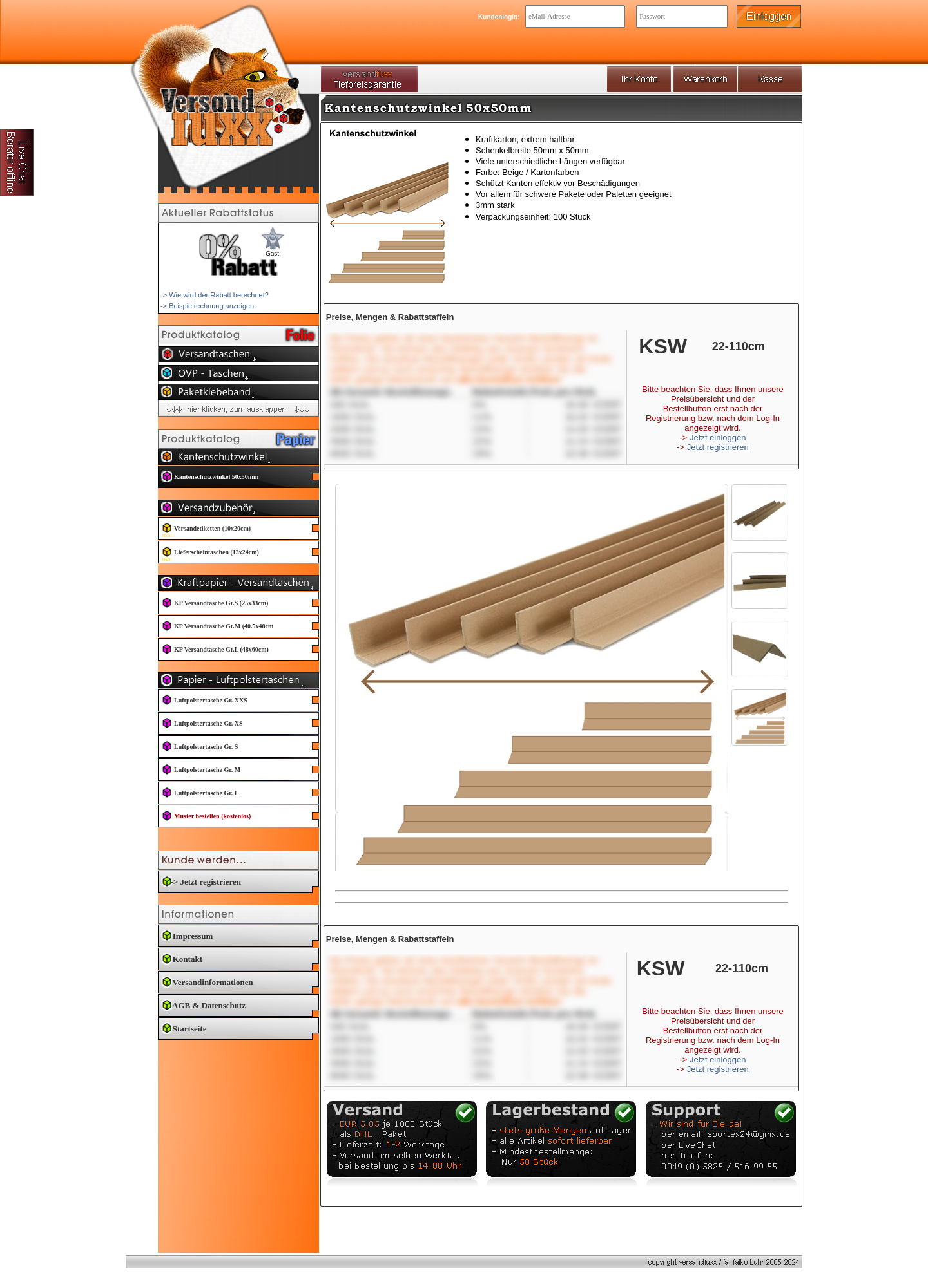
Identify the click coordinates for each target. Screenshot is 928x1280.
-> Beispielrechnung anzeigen (207, 306)
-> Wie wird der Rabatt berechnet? (214, 295)
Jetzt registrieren (718, 447)
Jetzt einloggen (718, 437)
